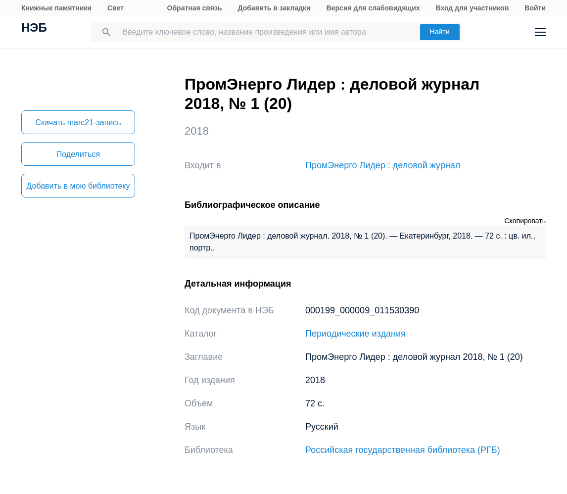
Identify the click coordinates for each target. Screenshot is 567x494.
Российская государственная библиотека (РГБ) (402, 450)
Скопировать (525, 221)
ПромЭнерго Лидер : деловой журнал (382, 165)
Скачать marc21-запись (78, 122)
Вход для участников (472, 8)
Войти (535, 8)
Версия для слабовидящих (373, 8)
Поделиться (78, 154)
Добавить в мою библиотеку (78, 186)
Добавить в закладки (274, 8)
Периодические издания (355, 334)
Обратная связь (194, 8)
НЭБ (34, 28)
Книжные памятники (56, 8)
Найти (440, 32)
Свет (115, 8)
